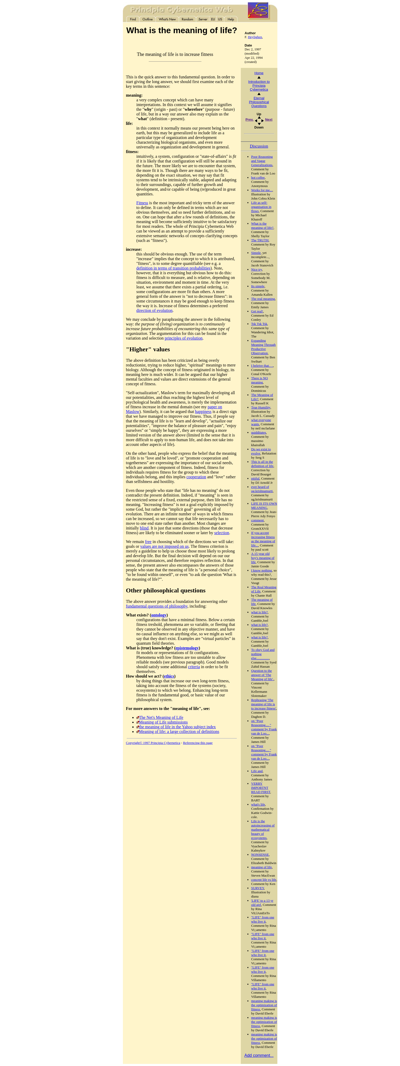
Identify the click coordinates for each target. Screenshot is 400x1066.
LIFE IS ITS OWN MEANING (264, 506)
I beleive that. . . (262, 366)
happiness (203, 411)
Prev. (250, 119)
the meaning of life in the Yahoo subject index (177, 727)
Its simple (258, 286)
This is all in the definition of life (262, 464)
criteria (194, 667)
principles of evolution (183, 338)
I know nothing (261, 570)
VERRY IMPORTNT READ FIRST (260, 788)
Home (259, 73)
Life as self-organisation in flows (261, 207)
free (148, 541)
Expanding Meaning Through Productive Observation (263, 347)
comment (257, 520)
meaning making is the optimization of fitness (264, 1005)
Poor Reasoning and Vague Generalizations (262, 161)
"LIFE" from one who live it (262, 919)
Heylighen (255, 37)
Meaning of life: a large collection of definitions (179, 731)
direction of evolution (154, 310)
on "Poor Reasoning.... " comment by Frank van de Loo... (264, 727)
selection (221, 533)
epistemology (187, 648)
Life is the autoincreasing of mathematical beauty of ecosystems (263, 829)
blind (144, 528)
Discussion (259, 146)
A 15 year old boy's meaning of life (262, 558)
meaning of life (261, 867)
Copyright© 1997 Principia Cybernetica (153, 743)
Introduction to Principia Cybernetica (259, 85)
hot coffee (258, 177)
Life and (257, 771)
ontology (158, 615)
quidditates (258, 432)
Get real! (257, 311)
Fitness (142, 203)
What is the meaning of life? (262, 226)
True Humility (260, 407)
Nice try (256, 269)
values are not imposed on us (164, 546)
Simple (256, 253)
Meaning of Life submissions (163, 722)
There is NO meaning (259, 380)
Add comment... (258, 1055)
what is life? (259, 612)
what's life (258, 804)
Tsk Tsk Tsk (259, 324)
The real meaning (263, 299)
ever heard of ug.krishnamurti (262, 489)
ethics (169, 676)
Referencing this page (197, 743)
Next (268, 119)
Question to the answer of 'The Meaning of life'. (262, 675)
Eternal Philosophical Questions (259, 102)
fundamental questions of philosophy (157, 606)
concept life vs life (263, 880)
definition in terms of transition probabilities (173, 268)
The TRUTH (260, 240)
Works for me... (261, 190)
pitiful (255, 478)
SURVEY (257, 888)
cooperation (196, 477)
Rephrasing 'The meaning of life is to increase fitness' (263, 704)
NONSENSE (260, 855)
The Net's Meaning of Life (161, 717)
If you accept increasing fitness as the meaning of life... (263, 539)
